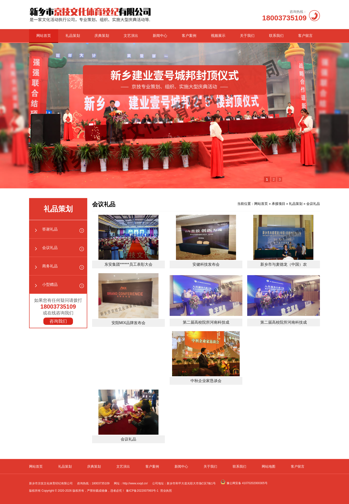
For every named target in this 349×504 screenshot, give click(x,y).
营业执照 (166, 490)
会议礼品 (50, 248)
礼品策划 (72, 35)
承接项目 (278, 204)
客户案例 (189, 35)
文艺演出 (131, 35)
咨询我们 (58, 321)
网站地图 (268, 466)
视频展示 (218, 35)
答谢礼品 (50, 229)
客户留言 (305, 35)
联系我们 (276, 35)
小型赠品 (50, 284)
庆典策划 (102, 35)
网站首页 (43, 35)
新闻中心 (160, 35)
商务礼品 (50, 266)
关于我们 (247, 35)
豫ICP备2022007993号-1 (142, 490)
